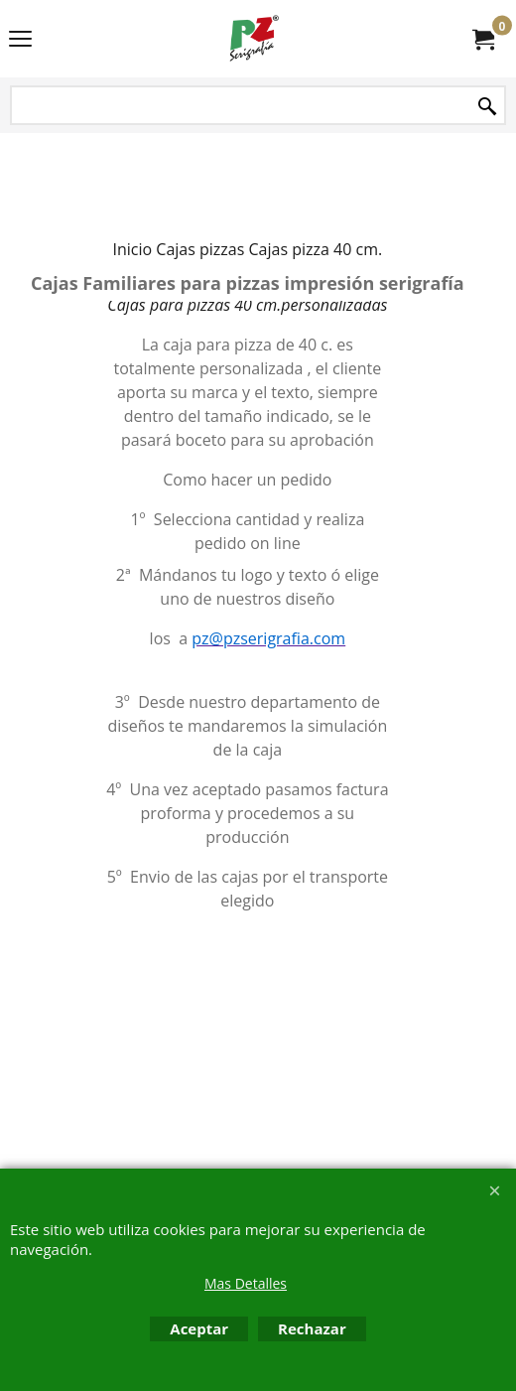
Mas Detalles (245, 1283)
